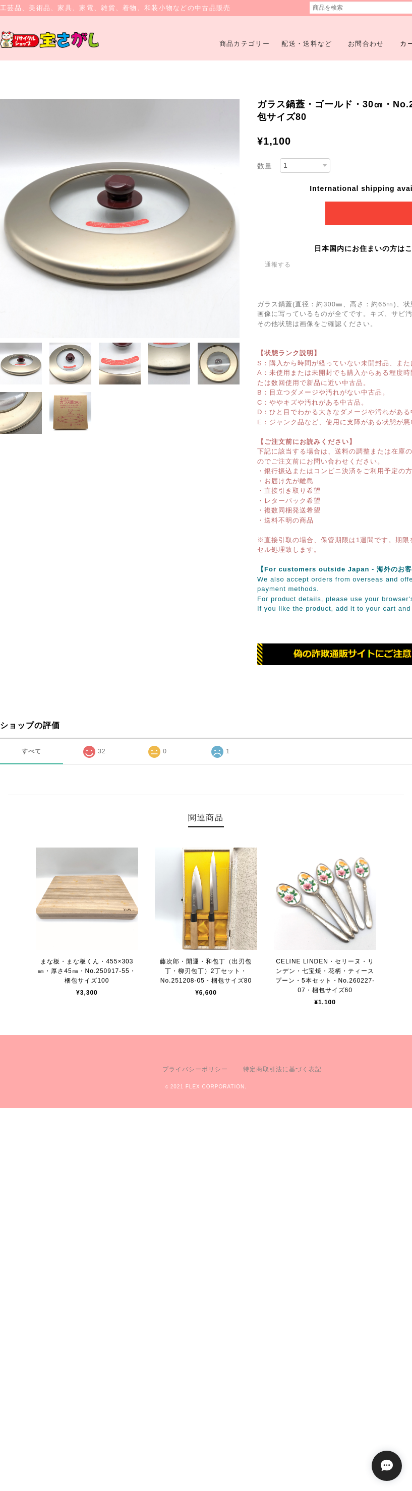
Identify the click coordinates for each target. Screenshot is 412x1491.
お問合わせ (366, 43)
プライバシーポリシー (195, 1069)
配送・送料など (306, 43)
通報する (278, 264)
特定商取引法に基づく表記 (282, 1069)
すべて (31, 751)
